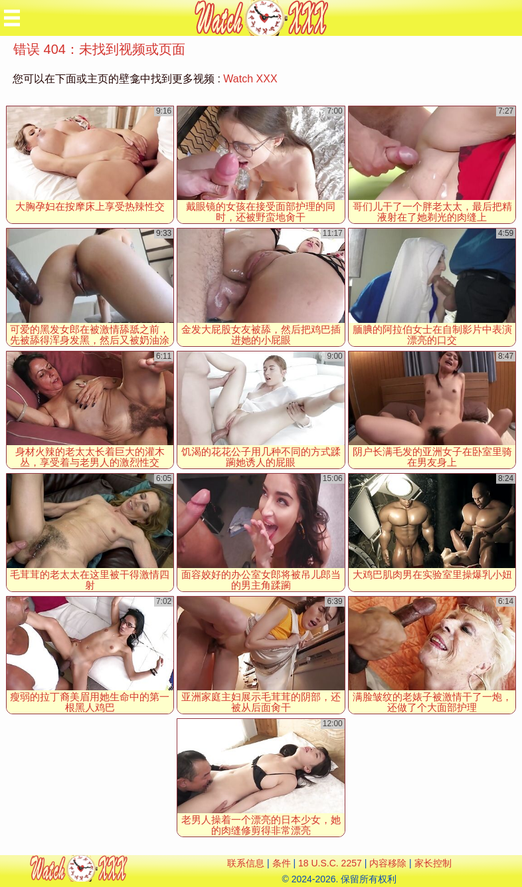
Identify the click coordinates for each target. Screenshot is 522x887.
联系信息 (245, 863)
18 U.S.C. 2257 (330, 863)
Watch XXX (250, 78)
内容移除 (387, 863)
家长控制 (433, 863)
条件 (281, 863)
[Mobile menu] (12, 18)
